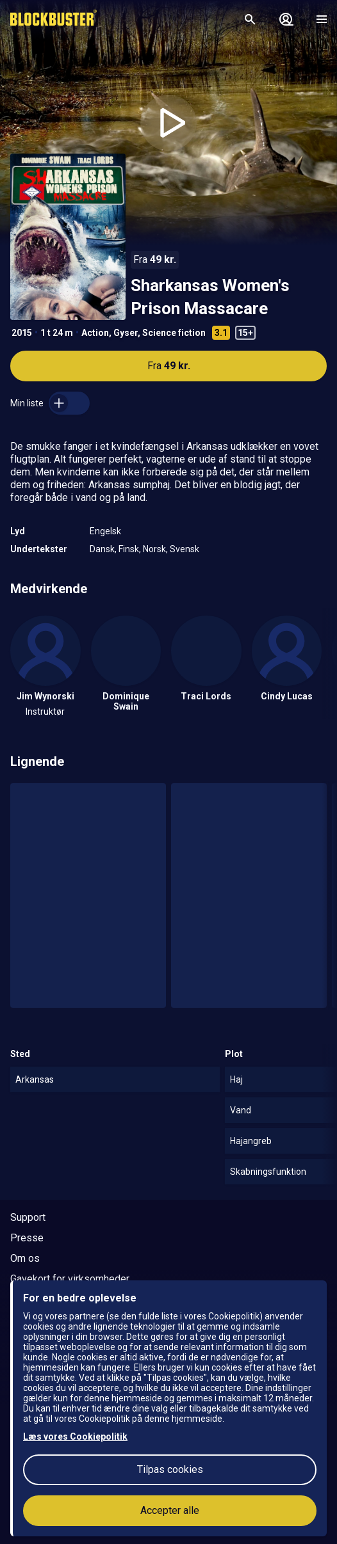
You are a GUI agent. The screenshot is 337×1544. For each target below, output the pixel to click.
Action (95, 333)
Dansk (102, 549)
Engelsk (105, 531)
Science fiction (174, 333)
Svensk (184, 549)
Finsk (129, 549)
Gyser (125, 333)
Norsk (154, 549)
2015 (22, 333)
